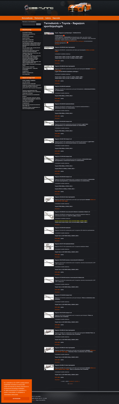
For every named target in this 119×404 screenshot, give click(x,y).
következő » (72, 381)
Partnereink (39, 18)
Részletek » (57, 44)
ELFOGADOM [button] (16, 398)
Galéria (48, 18)
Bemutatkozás (27, 18)
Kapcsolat (56, 18)
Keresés (38, 24)
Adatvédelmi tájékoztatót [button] (11, 394)
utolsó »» (78, 381)
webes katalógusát (69, 41)
